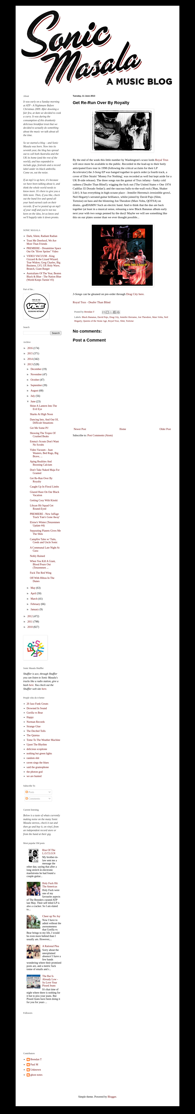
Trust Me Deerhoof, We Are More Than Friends (41, 242)
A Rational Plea (50, 946)
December (36, 369)
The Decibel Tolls (36, 731)
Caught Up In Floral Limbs (44, 486)
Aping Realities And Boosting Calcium (41, 463)
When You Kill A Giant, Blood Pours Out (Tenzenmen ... (43, 564)
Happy (30, 717)
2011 (30, 621)
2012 (30, 616)
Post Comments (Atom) (100, 435)
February (35, 604)
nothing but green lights (39, 753)
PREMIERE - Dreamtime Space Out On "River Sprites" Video (44, 250)
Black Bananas (89, 317)
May (33, 587)
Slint (122, 321)
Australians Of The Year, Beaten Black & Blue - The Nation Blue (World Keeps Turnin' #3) (44, 276)
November (36, 374)
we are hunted (34, 776)
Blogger (112, 1096)
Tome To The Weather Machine (43, 740)
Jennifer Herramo (128, 317)
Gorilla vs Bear (35, 712)
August (34, 390)
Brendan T (36, 1059)
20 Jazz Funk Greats (37, 703)
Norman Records (36, 721)
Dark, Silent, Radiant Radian (42, 236)
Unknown (35, 1069)
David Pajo (103, 317)
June (33, 401)
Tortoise (130, 321)
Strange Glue (34, 726)
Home (123, 429)
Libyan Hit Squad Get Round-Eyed (41, 507)
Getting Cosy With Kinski (44, 500)
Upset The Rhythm (37, 744)
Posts (30, 792)
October (35, 379)
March (34, 598)
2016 (30, 348)
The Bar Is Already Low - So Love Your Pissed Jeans (50, 981)
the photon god (35, 771)
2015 (30, 353)
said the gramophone (38, 767)
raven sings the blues (38, 762)
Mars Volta (157, 317)
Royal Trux (162, 159)
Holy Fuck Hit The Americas (50, 885)
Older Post (165, 429)
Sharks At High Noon (41, 414)
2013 (30, 364)
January (34, 609)
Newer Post (80, 429)
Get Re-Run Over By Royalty (41, 480)
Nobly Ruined (37, 556)
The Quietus (33, 735)
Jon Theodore (144, 317)
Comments (33, 798)
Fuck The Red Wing (40, 572)
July (33, 396)
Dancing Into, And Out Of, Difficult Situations (44, 421)
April (33, 593)
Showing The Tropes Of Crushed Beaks (43, 435)
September (36, 385)
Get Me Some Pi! (39, 428)
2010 (30, 627)
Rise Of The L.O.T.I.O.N (48, 852)
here (141, 294)
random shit (33, 758)
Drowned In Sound (37, 708)
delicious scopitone (37, 749)
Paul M (34, 1064)
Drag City (132, 294)
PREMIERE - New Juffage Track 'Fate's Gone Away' (45, 515)
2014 (30, 359)
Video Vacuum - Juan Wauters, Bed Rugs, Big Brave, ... (44, 453)
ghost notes (36, 1074)
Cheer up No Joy (51, 916)
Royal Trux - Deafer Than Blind (91, 302)
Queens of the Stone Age (95, 321)
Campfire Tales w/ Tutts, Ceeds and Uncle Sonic (44, 541)
